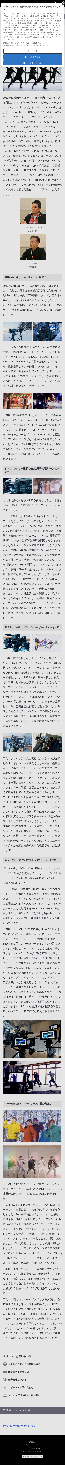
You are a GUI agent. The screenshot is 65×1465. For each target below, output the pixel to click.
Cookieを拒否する (32, 57)
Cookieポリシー (26, 43)
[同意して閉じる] (63, 3)
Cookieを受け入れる (32, 63)
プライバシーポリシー (32, 45)
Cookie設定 (32, 51)
